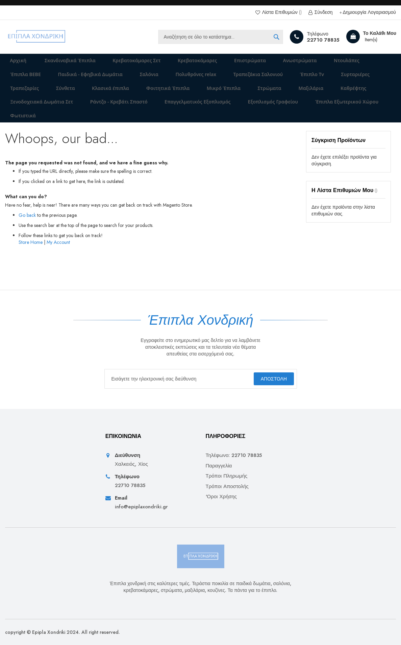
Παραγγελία (219, 465)
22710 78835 (323, 40)
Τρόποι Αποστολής (227, 486)
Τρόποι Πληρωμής (227, 476)
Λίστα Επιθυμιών (281, 12)
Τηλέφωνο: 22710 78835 (234, 455)
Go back (27, 237)
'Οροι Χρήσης (221, 496)
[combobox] (220, 37)
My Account (58, 264)
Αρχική (14, 63)
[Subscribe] (269, 378)
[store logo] (37, 37)
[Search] (276, 37)
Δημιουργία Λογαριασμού (369, 12)
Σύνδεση (323, 12)
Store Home (31, 264)
